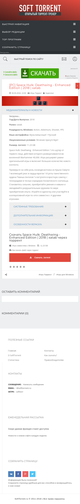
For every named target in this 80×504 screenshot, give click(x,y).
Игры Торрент (36, 93)
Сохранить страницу (39, 47)
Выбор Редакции (39, 32)
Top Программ (39, 39)
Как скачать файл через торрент (25, 250)
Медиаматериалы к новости (24, 110)
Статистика (13, 360)
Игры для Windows (65, 274)
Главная (12, 350)
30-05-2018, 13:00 (19, 93)
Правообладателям (54, 360)
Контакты (49, 350)
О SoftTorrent (14, 355)
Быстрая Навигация (39, 24)
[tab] (40, 110)
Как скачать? (50, 355)
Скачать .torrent (40, 257)
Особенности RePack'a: (28, 224)
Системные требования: (29, 206)
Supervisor (49, 93)
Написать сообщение (33, 384)
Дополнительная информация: (33, 215)
